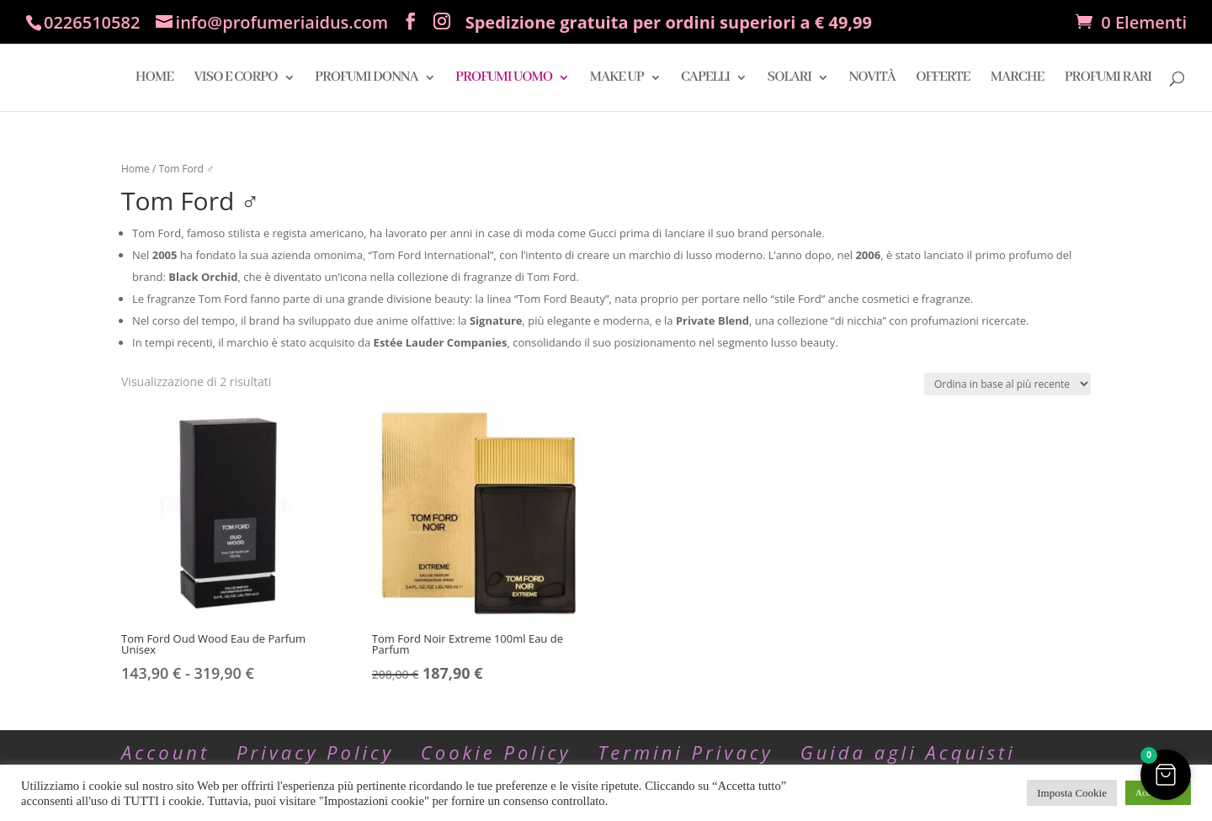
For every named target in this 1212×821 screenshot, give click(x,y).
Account (165, 752)
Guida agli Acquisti (908, 752)
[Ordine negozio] (1007, 384)
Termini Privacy (685, 752)
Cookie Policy (496, 752)
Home (135, 169)
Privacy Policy (315, 752)
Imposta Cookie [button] (1072, 793)
